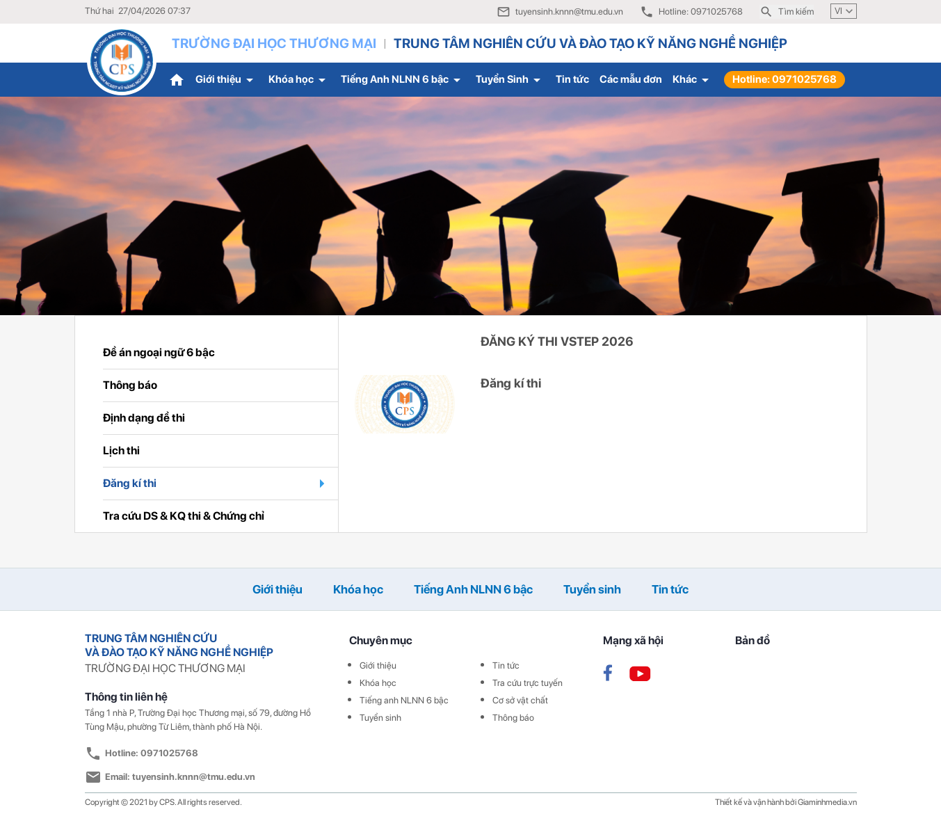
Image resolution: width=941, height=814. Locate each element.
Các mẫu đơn (631, 79)
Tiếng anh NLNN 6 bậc (404, 700)
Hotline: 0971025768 (784, 79)
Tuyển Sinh (510, 80)
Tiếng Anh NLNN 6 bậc (403, 80)
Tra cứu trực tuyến (527, 683)
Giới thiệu (226, 80)
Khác (693, 80)
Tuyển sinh (592, 589)
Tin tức (572, 79)
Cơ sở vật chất (520, 700)
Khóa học (299, 80)
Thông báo (513, 717)
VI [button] (845, 11)
